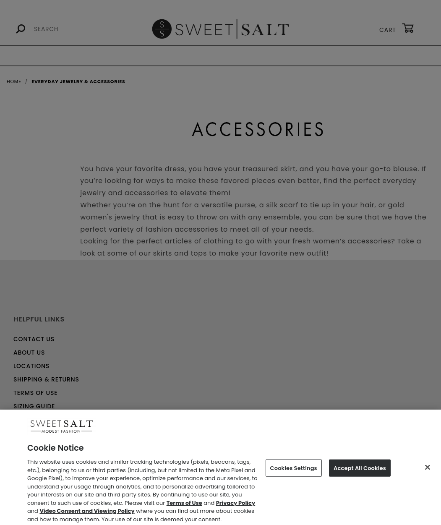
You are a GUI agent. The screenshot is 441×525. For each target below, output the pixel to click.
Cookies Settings (293, 471)
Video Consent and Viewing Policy (86, 514)
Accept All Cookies (360, 471)
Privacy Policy (235, 505)
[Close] (427, 470)
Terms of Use (184, 505)
